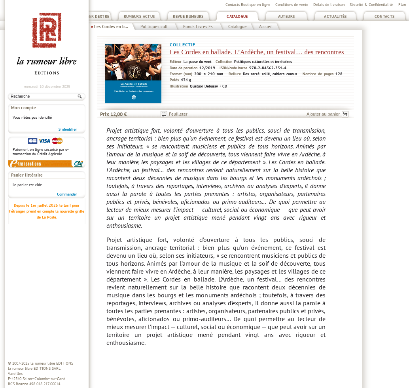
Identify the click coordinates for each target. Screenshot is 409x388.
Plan (402, 4)
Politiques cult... (155, 26)
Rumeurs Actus (139, 16)
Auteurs (286, 16)
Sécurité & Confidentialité (371, 4)
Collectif (182, 45)
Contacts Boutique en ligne (247, 4)
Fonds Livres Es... (199, 26)
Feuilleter (178, 114)
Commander (67, 194)
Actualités (335, 16)
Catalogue (237, 16)
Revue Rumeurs (188, 16)
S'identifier (68, 129)
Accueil (266, 26)
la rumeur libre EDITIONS (51, 363)
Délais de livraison (329, 4)
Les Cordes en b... (111, 26)
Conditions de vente (291, 4)
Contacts (385, 16)
